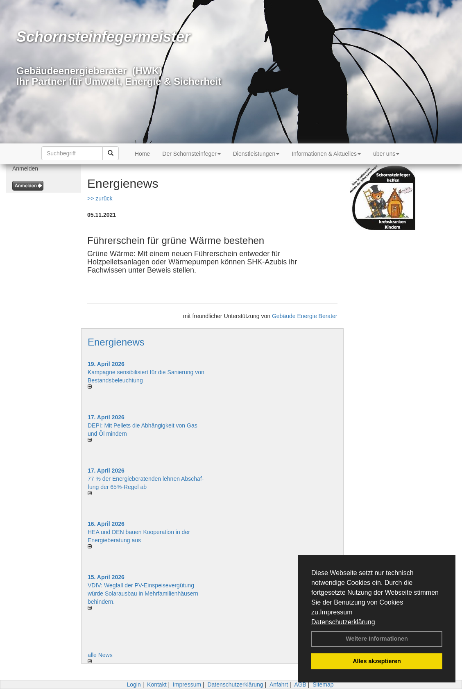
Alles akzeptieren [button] (377, 661)
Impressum (336, 612)
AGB (300, 684)
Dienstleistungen (256, 153)
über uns (386, 153)
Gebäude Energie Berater (304, 316)
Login (133, 684)
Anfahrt (279, 684)
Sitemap (323, 684)
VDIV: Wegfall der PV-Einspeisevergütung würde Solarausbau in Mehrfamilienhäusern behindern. (143, 593)
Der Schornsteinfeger (191, 153)
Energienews (116, 342)
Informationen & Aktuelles (326, 153)
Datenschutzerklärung (343, 622)
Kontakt (156, 684)
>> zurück (99, 198)
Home (142, 153)
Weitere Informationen (377, 638)
